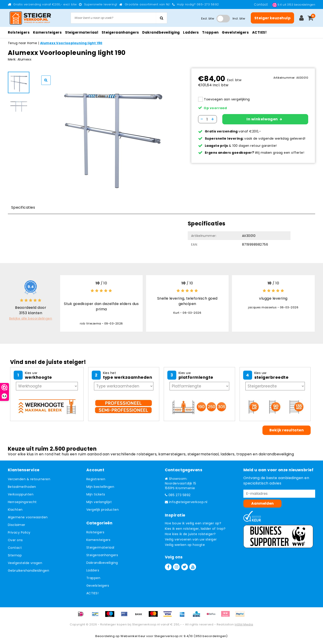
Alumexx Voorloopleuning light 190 (71, 43)
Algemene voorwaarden (28, 517)
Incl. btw (239, 18)
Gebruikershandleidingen (28, 570)
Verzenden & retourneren (29, 479)
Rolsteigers (95, 532)
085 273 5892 (178, 495)
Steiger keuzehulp (272, 18)
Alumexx (24, 59)
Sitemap (15, 555)
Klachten (15, 509)
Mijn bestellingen (100, 486)
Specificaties (23, 207)
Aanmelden (262, 503)
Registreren (95, 479)
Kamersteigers (98, 540)
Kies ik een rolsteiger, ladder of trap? (195, 528)
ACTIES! (92, 593)
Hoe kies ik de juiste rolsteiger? (190, 534)
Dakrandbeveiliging (102, 562)
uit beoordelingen (293, 4)
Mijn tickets (95, 494)
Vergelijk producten (102, 509)
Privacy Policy (19, 532)
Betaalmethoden (22, 486)
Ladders (92, 570)
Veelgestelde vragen (25, 563)
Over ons (15, 540)
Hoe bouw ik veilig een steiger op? (193, 523)
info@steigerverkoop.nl (186, 502)
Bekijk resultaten (286, 430)
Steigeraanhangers (102, 555)
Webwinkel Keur (133, 636)
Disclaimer (16, 525)
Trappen (93, 578)
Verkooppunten (20, 494)
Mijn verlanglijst (99, 502)
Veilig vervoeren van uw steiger (191, 539)
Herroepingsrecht (22, 502)
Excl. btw (207, 18)
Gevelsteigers (97, 585)
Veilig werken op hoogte (185, 545)
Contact (261, 4)
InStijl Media (244, 624)
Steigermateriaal (100, 547)
